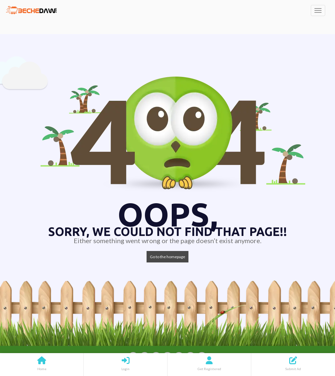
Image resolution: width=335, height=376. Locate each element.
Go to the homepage (167, 256)
